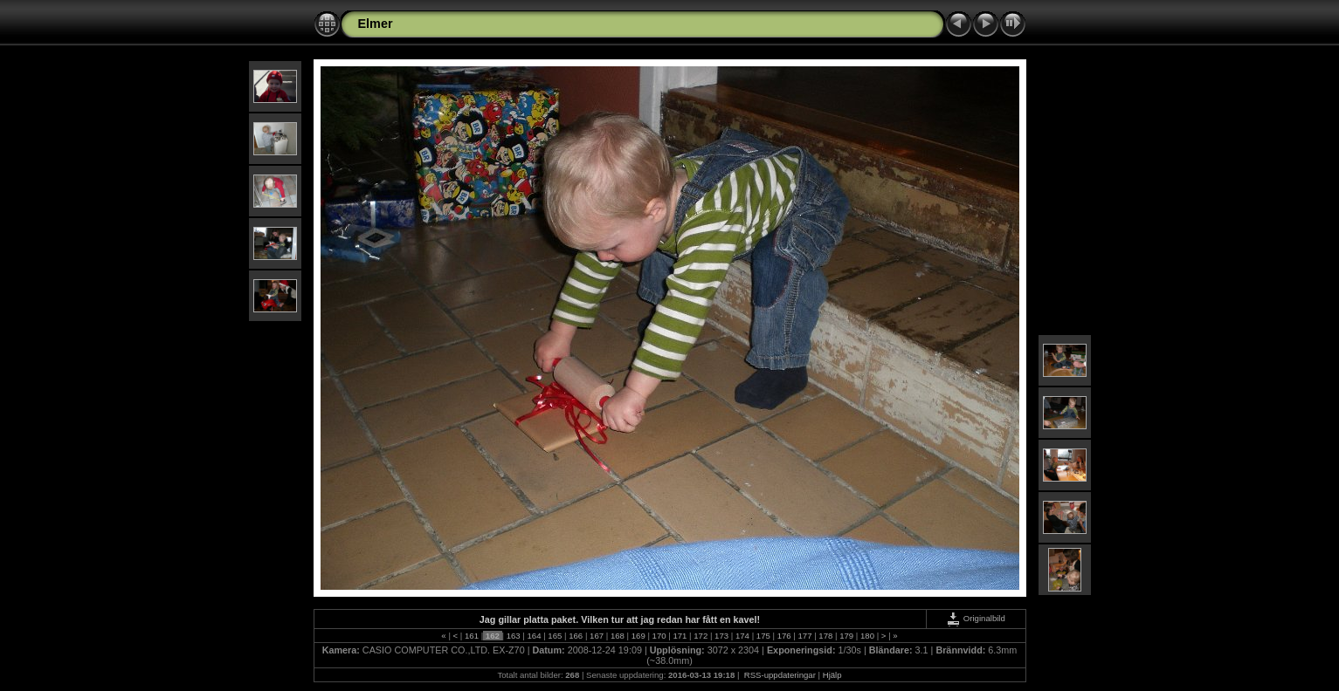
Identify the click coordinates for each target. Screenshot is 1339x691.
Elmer (375, 24)
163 (513, 635)
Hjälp (832, 675)
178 (826, 635)
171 (680, 635)
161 (471, 635)
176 (784, 635)
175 (763, 635)
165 (555, 635)
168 (617, 635)
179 (847, 635)
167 (596, 635)
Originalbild (975, 618)
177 (805, 635)
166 (576, 635)
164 (534, 635)
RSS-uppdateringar (779, 675)
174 (742, 635)
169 (638, 635)
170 (659, 635)
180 (867, 635)
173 (721, 635)
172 (701, 635)
